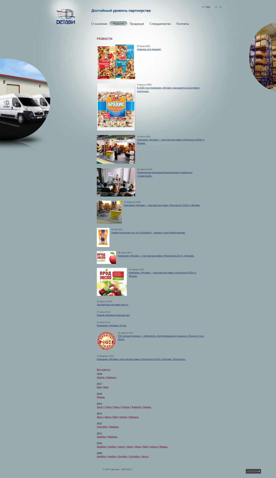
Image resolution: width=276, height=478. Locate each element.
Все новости (103, 369)
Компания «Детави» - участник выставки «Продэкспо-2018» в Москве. (162, 205)
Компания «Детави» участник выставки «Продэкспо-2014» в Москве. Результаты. (141, 359)
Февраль (111, 377)
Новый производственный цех (113, 315)
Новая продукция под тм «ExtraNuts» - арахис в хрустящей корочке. (148, 232)
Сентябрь (102, 427)
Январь (101, 397)
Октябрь (122, 456)
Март (106, 387)
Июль (109, 407)
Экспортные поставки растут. (113, 304)
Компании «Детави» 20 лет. (112, 325)
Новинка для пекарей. (149, 49)
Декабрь (101, 436)
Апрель (101, 377)
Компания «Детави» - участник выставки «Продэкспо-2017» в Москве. (156, 256)
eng (208, 7)
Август (100, 407)
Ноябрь (112, 446)
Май (99, 387)
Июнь (117, 407)
